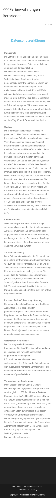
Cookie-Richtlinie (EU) (28, 489)
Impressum (16, 486)
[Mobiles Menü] (49, 24)
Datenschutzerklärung (32, 486)
